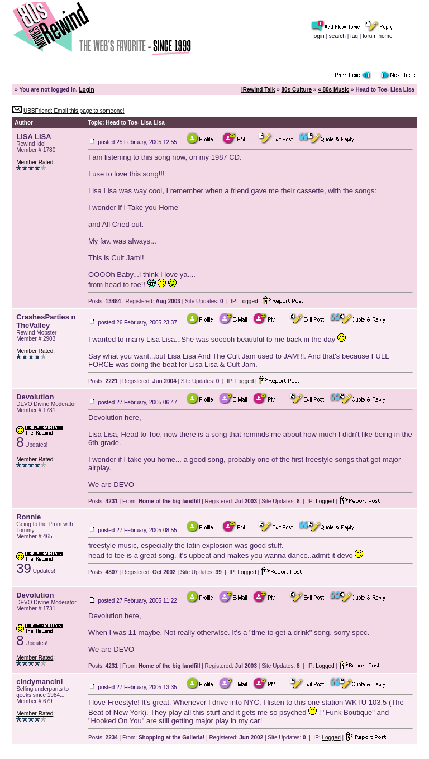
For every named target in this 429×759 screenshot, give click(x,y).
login (319, 36)
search (337, 36)
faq (354, 36)
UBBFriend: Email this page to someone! (74, 111)
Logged (248, 301)
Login (86, 90)
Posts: (104, 301)
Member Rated (34, 162)
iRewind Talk (258, 90)
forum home (377, 36)
